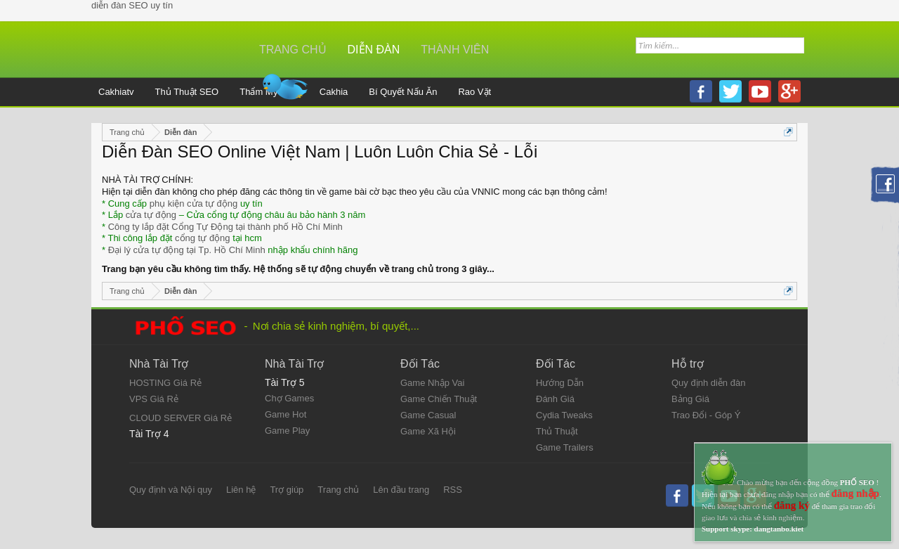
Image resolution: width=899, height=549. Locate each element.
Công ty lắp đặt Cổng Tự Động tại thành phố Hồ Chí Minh (225, 226)
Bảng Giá (690, 399)
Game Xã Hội (428, 431)
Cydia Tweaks (564, 415)
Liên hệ (241, 489)
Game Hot (285, 414)
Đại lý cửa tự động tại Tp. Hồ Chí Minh (186, 250)
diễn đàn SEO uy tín (132, 5)
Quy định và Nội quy (170, 489)
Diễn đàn (374, 50)
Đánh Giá (555, 399)
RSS (452, 489)
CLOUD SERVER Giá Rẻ (180, 418)
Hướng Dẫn (560, 382)
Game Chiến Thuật (438, 399)
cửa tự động (151, 214)
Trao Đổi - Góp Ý (706, 415)
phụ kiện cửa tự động (194, 203)
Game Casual (428, 415)
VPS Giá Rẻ (153, 399)
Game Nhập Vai (432, 382)
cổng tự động (202, 238)
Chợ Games (289, 398)
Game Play (287, 430)
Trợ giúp (286, 489)
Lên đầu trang (401, 489)
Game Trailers (564, 447)
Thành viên (455, 50)
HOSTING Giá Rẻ (165, 382)
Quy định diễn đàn (708, 382)
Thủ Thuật (557, 431)
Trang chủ (338, 489)
